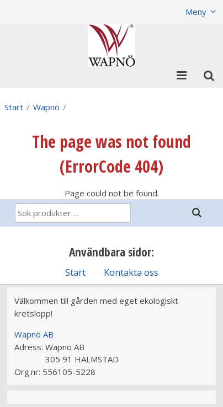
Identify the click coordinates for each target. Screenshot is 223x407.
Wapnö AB (34, 334)
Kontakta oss (131, 272)
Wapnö (46, 107)
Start (13, 107)
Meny (195, 11)
